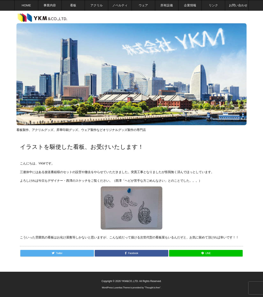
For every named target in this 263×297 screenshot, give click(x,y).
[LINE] (206, 253)
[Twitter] (57, 253)
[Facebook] (131, 253)
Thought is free (152, 287)
